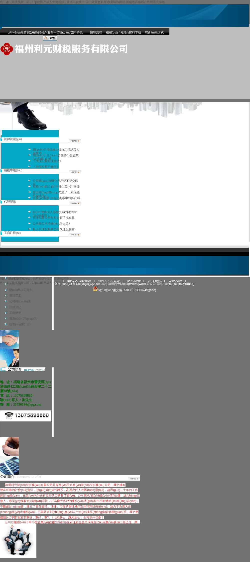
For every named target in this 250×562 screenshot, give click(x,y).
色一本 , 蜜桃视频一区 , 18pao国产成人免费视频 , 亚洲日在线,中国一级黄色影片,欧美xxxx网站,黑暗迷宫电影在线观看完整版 (82, 2)
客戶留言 (134, 282)
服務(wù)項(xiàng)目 (57, 32)
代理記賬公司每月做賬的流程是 (54, 218)
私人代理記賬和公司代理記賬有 (54, 229)
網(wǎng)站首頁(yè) (18, 32)
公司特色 (77, 32)
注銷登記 (15, 307)
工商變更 (15, 313)
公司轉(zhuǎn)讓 (20, 301)
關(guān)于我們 (79, 282)
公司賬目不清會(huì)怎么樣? (51, 223)
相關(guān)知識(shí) (115, 32)
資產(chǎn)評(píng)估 (23, 318)
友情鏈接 (175, 282)
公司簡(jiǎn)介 (37, 32)
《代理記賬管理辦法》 (48, 161)
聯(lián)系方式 (154, 32)
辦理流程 (96, 32)
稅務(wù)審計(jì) (19, 324)
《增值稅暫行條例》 (46, 167)
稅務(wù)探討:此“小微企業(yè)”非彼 (56, 186)
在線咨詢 (155, 282)
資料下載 (135, 32)
